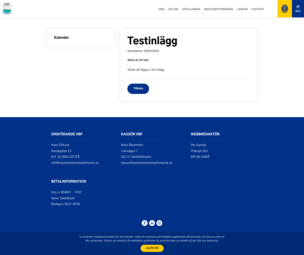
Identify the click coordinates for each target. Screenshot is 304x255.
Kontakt (258, 9)
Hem (161, 9)
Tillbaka (138, 88)
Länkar (242, 9)
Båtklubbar (191, 9)
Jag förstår (152, 248)
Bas (298, 11)
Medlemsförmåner (218, 9)
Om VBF (173, 9)
